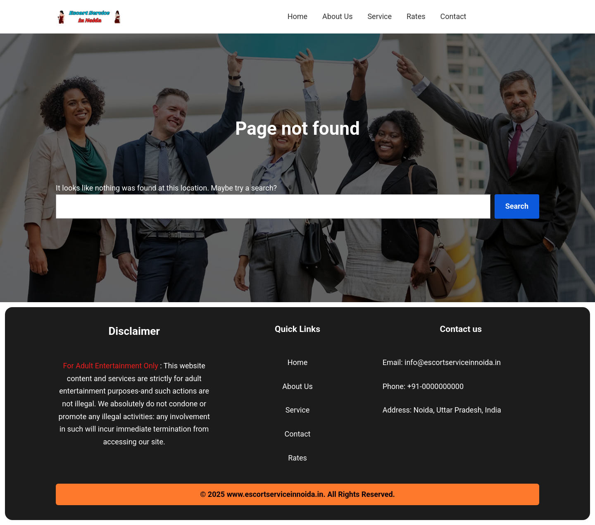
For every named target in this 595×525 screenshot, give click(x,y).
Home (297, 362)
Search (516, 206)
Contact (298, 434)
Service (298, 410)
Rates (297, 457)
